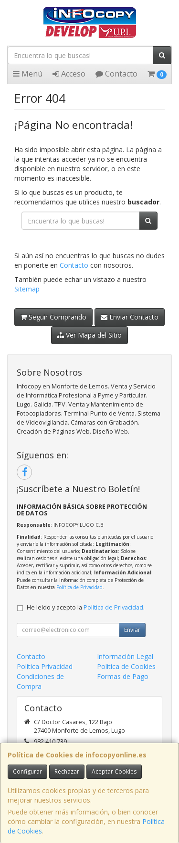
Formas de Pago (122, 676)
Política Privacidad (45, 666)
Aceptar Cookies (114, 771)
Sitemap (27, 288)
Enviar (132, 630)
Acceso (69, 73)
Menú (27, 73)
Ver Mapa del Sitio (89, 334)
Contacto (116, 73)
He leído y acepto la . (86, 607)
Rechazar (66, 771)
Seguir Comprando (53, 316)
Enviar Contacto (129, 316)
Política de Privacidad (79, 587)
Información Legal (125, 656)
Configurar (27, 771)
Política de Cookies (126, 666)
